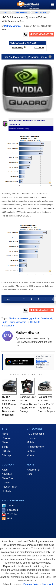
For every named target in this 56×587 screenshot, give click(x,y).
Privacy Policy (9, 487)
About (5, 469)
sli (51, 318)
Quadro (45, 318)
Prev (8, 299)
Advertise (7, 474)
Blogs (5, 446)
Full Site (6, 451)
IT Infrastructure (35, 446)
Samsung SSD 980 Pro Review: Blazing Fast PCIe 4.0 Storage (28, 404)
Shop (29, 474)
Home (5, 434)
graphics (34, 318)
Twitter (10, 505)
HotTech (6, 491)
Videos (30, 455)
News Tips (7, 478)
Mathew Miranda (27, 332)
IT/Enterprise (21, 12)
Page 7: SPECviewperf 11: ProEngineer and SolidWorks (29, 56)
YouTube (12, 514)
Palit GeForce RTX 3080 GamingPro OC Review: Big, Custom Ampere (46, 404)
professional (7, 325)
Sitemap (6, 455)
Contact (6, 482)
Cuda (4, 322)
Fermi (12, 322)
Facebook (12, 510)
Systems (31, 438)
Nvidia (12, 318)
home (5, 12)
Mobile (30, 442)
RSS (9, 518)
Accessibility (33, 469)
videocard (21, 322)
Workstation (40, 12)
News (5, 442)
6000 (30, 322)
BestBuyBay (17, 47)
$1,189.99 (39, 47)
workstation (23, 318)
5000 (37, 322)
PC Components (35, 434)
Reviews (6, 438)
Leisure (31, 451)
